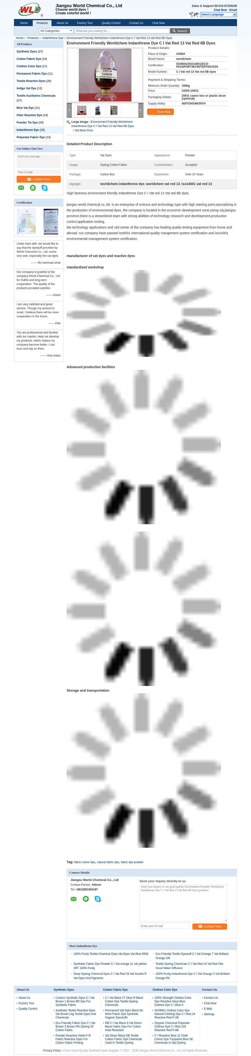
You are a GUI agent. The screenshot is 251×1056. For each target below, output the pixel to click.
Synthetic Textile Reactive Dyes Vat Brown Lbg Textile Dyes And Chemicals (76, 1014)
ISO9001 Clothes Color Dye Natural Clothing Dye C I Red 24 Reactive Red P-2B (174, 1014)
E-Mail (208, 1008)
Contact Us (136, 23)
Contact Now (38, 179)
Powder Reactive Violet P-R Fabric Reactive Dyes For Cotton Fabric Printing (73, 1039)
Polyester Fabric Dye (31, 137)
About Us (62, 23)
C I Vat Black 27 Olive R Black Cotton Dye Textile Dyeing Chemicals (124, 1001)
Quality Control (111, 23)
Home (24, 23)
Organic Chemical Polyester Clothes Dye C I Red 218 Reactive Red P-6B (172, 1026)
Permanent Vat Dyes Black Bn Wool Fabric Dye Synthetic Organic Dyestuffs (124, 1014)
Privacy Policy (52, 1050)
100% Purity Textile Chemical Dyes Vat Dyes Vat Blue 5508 (111, 954)
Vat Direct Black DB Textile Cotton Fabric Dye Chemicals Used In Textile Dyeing (123, 1039)
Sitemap (209, 1014)
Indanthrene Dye (52, 38)
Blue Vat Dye (25, 107)
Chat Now (220, 10)
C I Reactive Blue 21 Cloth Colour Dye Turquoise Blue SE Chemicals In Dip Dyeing (173, 1039)
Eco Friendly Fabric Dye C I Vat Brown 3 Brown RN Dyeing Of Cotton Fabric (75, 1026)
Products (42, 23)
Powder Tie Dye (27, 122)
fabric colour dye (84, 862)
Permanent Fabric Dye (32, 73)
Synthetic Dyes (27, 51)
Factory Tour (85, 23)
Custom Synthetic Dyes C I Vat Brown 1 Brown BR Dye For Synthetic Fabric (75, 1001)
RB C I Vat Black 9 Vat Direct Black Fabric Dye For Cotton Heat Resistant (123, 1026)
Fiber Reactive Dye (29, 115)
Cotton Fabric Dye (29, 59)
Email (233, 10)
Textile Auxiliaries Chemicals (36, 95)
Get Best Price (84, 130)
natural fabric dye (108, 862)
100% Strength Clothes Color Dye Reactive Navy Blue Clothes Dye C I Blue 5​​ (172, 1001)
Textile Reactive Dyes (31, 81)
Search (182, 31)
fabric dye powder (132, 862)
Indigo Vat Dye (26, 88)
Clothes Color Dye (29, 66)
